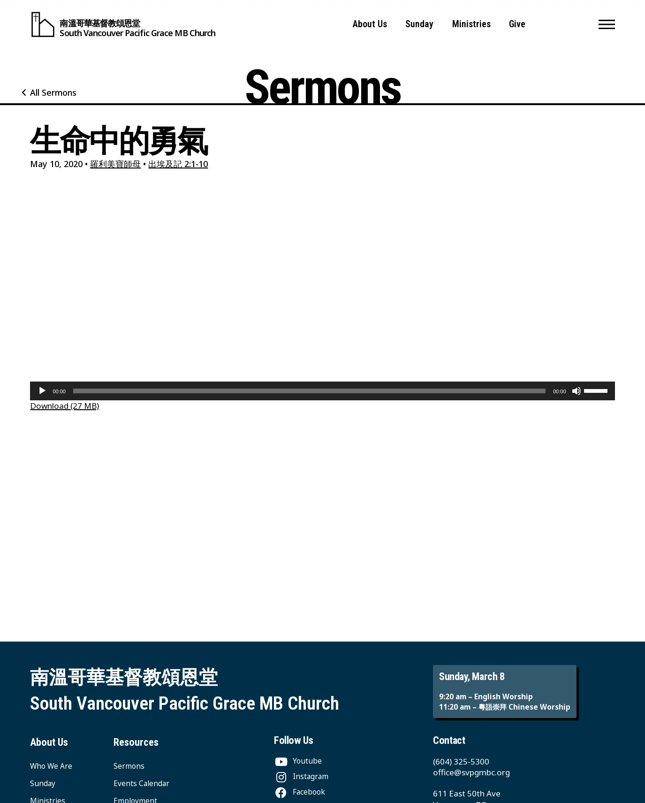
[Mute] (576, 391)
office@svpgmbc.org (471, 772)
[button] (607, 24)
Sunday (419, 24)
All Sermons (53, 92)
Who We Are (51, 766)
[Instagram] (301, 776)
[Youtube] (298, 761)
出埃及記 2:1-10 (178, 163)
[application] (322, 391)
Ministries (471, 24)
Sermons (129, 766)
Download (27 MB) (64, 405)
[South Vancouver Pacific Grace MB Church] (122, 24)
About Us (370, 24)
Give (517, 24)
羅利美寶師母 (115, 163)
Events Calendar (141, 783)
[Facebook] (299, 792)
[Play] (42, 391)
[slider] (309, 391)
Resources (136, 742)
